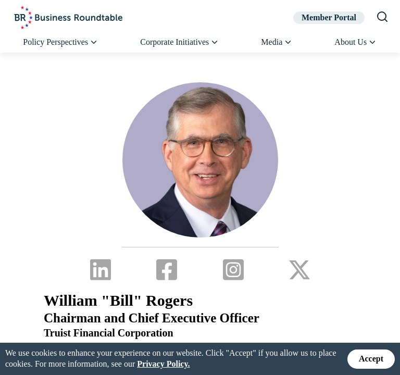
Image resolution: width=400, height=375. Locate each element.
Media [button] (276, 42)
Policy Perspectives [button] (60, 42)
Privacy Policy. (163, 363)
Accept (371, 358)
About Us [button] (355, 42)
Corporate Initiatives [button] (179, 42)
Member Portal (329, 17)
